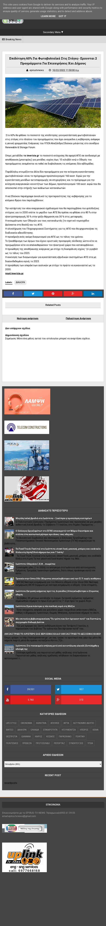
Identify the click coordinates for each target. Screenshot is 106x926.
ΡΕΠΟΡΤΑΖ (59, 743)
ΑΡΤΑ (66, 723)
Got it (62, 16)
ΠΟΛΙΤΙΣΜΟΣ (12, 743)
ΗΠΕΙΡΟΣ (84, 730)
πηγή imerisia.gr (14, 273)
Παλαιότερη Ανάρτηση (78, 318)
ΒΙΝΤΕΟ (9, 730)
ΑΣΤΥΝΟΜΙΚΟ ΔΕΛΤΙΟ (83, 723)
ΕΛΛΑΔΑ (35, 730)
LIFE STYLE (11, 723)
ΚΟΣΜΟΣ (50, 736)
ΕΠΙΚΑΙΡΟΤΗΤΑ (50, 730)
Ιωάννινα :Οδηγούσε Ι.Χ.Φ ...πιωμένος (35, 563)
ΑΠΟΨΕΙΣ (55, 723)
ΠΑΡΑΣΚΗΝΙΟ (65, 736)
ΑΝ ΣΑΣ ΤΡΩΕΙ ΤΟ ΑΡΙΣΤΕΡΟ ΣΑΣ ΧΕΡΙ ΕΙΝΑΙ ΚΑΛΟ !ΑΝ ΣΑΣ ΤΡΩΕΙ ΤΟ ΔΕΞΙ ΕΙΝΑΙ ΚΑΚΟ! (52, 633)
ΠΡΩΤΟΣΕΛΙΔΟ (43, 743)
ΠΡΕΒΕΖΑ (27, 743)
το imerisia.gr (31, 155)
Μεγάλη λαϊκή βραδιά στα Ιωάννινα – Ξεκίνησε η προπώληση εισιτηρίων (54, 518)
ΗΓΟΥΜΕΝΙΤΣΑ (69, 730)
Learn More (48, 16)
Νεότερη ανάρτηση (27, 318)
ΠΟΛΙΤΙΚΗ (80, 736)
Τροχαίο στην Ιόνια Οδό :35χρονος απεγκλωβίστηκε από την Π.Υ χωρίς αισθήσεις (58, 578)
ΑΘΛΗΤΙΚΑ (41, 723)
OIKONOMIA (26, 723)
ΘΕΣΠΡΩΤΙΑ (11, 736)
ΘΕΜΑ (96, 730)
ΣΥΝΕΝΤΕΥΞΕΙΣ (76, 743)
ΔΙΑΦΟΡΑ (20, 282)
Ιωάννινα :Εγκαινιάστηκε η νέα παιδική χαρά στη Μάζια (45, 606)
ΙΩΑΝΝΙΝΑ (26, 736)
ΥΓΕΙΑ (90, 743)
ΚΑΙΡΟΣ (38, 736)
